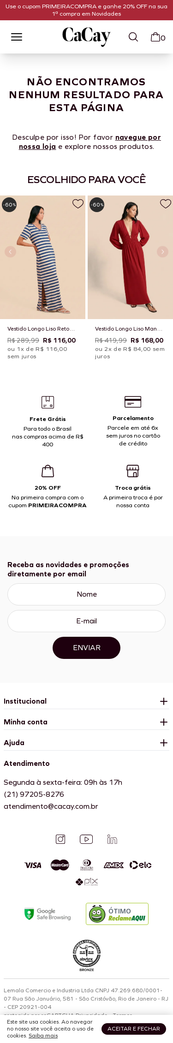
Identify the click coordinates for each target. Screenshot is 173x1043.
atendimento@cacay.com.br (51, 806)
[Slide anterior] (10, 252)
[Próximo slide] (162, 252)
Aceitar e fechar (133, 1028)
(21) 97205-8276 (34, 794)
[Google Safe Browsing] (47, 914)
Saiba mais (43, 1035)
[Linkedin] (112, 839)
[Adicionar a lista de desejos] (78, 203)
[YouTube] (86, 839)
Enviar (87, 647)
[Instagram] (60, 839)
